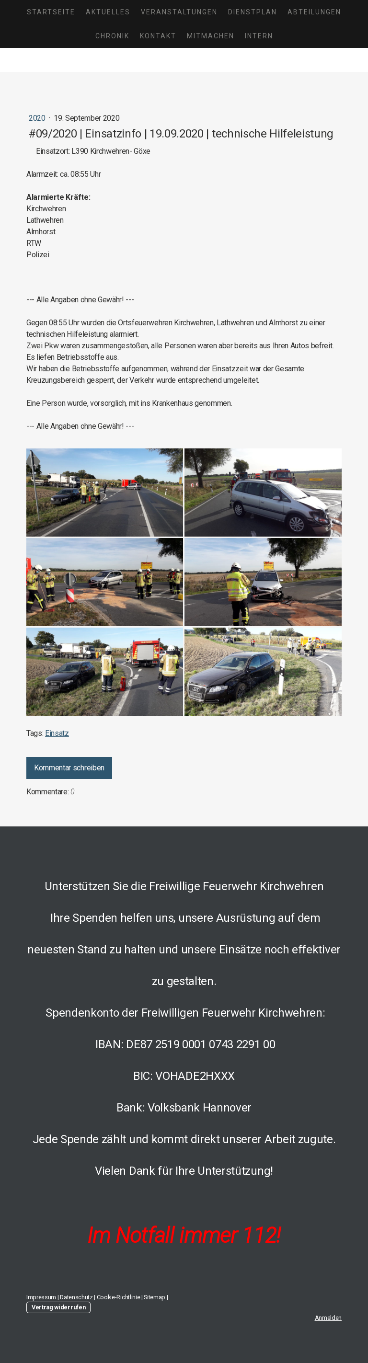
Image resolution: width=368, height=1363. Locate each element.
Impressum (41, 1297)
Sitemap (154, 1297)
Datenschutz (76, 1297)
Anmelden (328, 1317)
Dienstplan (252, 12)
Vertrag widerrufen (58, 1307)
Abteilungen (314, 12)
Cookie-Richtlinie (118, 1297)
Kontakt (158, 36)
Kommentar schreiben (69, 767)
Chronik (112, 36)
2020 (38, 118)
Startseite (51, 12)
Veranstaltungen (179, 12)
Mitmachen (210, 36)
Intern (259, 36)
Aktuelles (108, 12)
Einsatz (57, 733)
